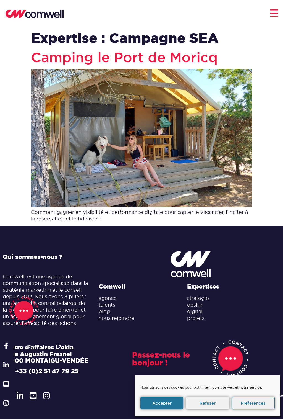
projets (196, 318)
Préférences (253, 403)
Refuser (208, 403)
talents (107, 305)
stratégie (198, 298)
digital (195, 311)
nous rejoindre (116, 318)
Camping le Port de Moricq (124, 57)
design (195, 305)
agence (108, 298)
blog (104, 311)
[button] (274, 14)
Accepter (162, 403)
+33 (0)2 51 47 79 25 (47, 371)
